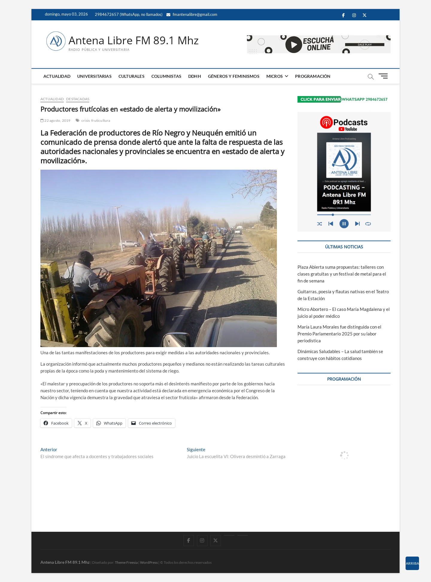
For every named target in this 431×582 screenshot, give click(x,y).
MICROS (274, 76)
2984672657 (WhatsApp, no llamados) (128, 14)
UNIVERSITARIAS (94, 76)
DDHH (194, 76)
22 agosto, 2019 (55, 120)
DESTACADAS (77, 99)
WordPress (149, 562)
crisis (85, 120)
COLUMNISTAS (166, 76)
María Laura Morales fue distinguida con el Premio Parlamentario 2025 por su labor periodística (339, 333)
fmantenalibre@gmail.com (191, 14)
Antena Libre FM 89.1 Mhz (134, 40)
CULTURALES (132, 76)
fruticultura (100, 120)
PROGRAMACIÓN (312, 76)
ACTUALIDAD (56, 76)
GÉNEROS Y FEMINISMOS (233, 76)
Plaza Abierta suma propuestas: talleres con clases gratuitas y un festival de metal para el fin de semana (342, 273)
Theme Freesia (126, 562)
